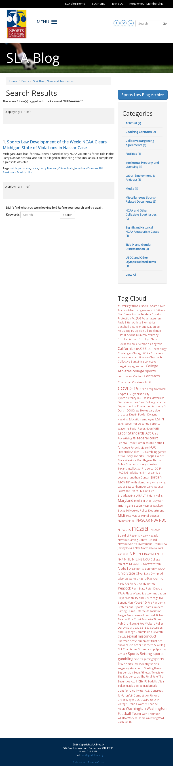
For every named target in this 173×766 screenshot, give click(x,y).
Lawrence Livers (128, 491)
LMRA (138, 495)
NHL (127, 559)
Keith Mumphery (141, 482)
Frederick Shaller (128, 451)
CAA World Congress (149, 344)
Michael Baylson (153, 500)
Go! (165, 23)
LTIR (145, 495)
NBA (154, 520)
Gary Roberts (135, 456)
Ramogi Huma (126, 611)
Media (138, 500)
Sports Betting (140, 653)
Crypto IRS (124, 394)
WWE (161, 718)
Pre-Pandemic (156, 602)
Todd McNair (156, 681)
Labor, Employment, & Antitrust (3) (140, 178)
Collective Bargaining (131, 361)
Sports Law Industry (137, 664)
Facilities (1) (133, 154)
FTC (142, 451)
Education (135, 419)
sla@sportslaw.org (92, 755)
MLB (121, 515)
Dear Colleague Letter (152, 402)
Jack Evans (135, 472)
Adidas (122, 310)
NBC (162, 520)
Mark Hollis (24, 172)
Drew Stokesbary (143, 410)
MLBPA (130, 515)
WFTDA (122, 718)
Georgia (149, 456)
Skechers (148, 645)
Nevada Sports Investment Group (139, 544)
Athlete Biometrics (144, 322)
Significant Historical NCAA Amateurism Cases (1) (142, 231)
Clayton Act (156, 357)
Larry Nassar (48, 168)
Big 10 (130, 330)
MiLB (146, 505)
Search (67, 215)
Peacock (124, 588)
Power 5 (140, 602)
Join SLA (117, 4)
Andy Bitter (125, 322)
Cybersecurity (140, 394)
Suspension (125, 672)
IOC (156, 468)
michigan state (20, 168)
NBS (128, 530)
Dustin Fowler (138, 414)
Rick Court (134, 619)
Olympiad (156, 573)
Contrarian (124, 382)
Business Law (126, 344)
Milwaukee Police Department (145, 510)
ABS (146, 306)
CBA (136, 348)
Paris (121, 583)
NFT (153, 554)
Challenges (125, 353)
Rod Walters (147, 623)
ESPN (159, 419)
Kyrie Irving (158, 482)
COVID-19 (128, 388)
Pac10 (142, 578)
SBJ (142, 627)
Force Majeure (140, 447)
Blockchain (131, 335)
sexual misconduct (141, 636)
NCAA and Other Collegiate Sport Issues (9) (141, 214)
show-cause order (129, 645)
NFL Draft (145, 554)
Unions (154, 695)
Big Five (139, 330)
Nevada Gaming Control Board (137, 539)
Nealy (144, 535)
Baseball (123, 326)
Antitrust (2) (133, 123)
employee (148, 419)
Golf (139, 460)
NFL (133, 553)
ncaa (35, 168)
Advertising (134, 310)
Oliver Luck (65, 168)
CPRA (143, 389)
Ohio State (126, 573)
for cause (124, 447)
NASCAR (143, 520)
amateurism (154, 318)
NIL (134, 559)
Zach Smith (125, 722)
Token (122, 685)
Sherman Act (126, 641)
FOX (152, 447)
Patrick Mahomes (144, 583)
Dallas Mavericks (153, 398)
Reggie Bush (125, 615)
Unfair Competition (137, 695)
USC (137, 699)
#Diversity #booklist (131, 306)
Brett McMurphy (148, 335)
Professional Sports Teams (135, 607)
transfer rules (126, 690)
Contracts (152, 376)
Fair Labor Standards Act (138, 431)
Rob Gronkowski (128, 623)
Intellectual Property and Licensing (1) (142, 165)
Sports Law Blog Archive (143, 94)
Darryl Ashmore (128, 402)
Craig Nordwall (156, 389)
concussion (125, 376)
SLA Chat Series (127, 649)
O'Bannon (135, 568)
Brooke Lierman (128, 339)
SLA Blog (159, 645)
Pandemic (155, 578)
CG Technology (157, 348)
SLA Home (98, 4)
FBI (134, 438)
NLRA (132, 564)
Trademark (150, 685)
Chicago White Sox (144, 353)
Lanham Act (139, 486)
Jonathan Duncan (86, 168)
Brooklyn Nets (148, 339)
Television (158, 672)
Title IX (141, 681)
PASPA (129, 583)
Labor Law (124, 486)
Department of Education (134, 406)
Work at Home (136, 718)
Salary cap (132, 627)
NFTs (160, 554)
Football (158, 443)
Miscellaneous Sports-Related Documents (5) (141, 199)
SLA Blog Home (75, 4)
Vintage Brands (127, 704)
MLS (137, 515)
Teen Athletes (142, 672)
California (125, 348)
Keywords (13, 214)
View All (131, 275)
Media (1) (132, 189)
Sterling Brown (153, 668)
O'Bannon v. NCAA (153, 568)
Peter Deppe (154, 588)
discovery (156, 406)
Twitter (140, 690)
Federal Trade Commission (135, 443)
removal (149, 615)
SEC (147, 627)
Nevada (153, 535)
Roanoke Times (151, 619)
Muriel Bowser (150, 515)
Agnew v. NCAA (151, 310)
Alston (136, 314)
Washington (136, 708)
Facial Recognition (141, 428)
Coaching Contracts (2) (141, 132)
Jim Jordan (148, 472)
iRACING (123, 472)
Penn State (138, 588)
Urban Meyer (126, 699)
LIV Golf (143, 491)
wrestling (152, 718)
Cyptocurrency (127, 398)
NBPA (121, 530)
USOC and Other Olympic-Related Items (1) (141, 262)
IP (160, 468)
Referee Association (148, 611)
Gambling (151, 451)
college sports (144, 371)
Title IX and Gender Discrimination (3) (139, 247)
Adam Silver (157, 306)
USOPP (154, 699)
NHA (120, 559)
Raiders (158, 607)
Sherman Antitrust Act (148, 641)
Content (138, 376)
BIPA (120, 335)
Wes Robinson (151, 714)
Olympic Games (128, 578)
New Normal (143, 548)
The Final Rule (149, 676)
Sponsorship (146, 649)
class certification (137, 357)
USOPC (145, 699)
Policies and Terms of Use (88, 762)
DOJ (129, 410)
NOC (139, 564)
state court (136, 668)
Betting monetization (143, 326)
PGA (121, 593)
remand (139, 615)
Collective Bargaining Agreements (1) (140, 143)
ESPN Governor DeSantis (133, 423)
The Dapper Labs (129, 676)
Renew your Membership (146, 4)
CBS (143, 348)
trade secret (134, 685)
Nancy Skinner (127, 520)
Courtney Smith (142, 382)
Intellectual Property (140, 468)
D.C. (139, 398)
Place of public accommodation (146, 593)
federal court (147, 438)
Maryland (125, 500)
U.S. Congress (154, 690)
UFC (121, 695)
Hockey (141, 464)
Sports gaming (143, 659)
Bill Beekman (153, 330)
